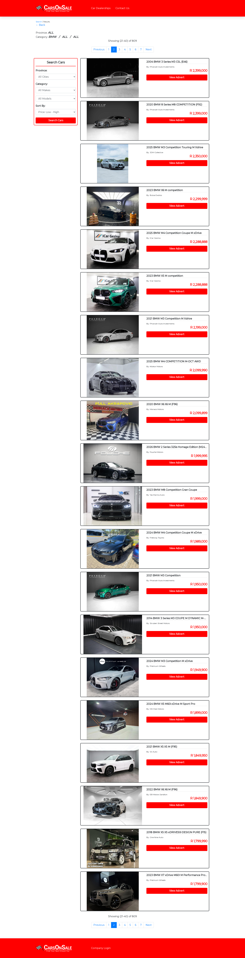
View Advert (176, 77)
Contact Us (122, 8)
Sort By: (40, 105)
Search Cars (56, 62)
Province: (41, 70)
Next (149, 49)
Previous (98, 49)
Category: (42, 83)
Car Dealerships (100, 8)
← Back (40, 24)
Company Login (101, 948)
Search (39, 21)
